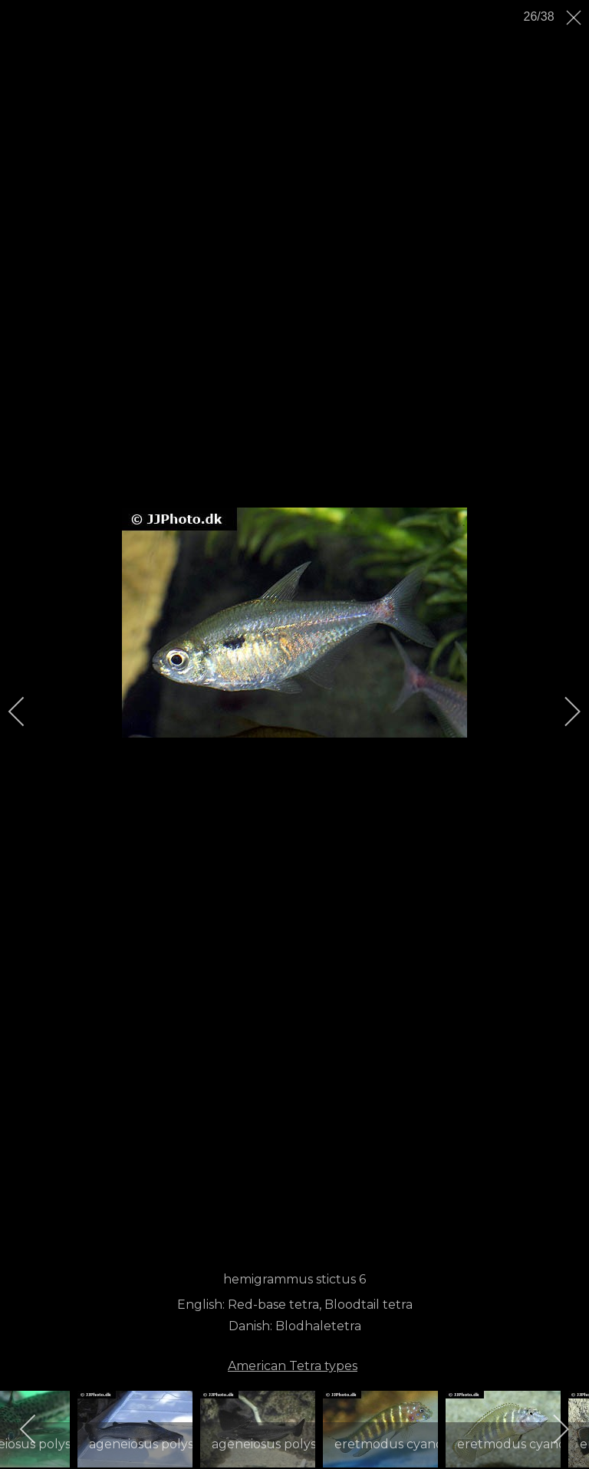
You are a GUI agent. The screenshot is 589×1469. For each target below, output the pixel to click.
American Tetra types (292, 1366)
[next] (562, 711)
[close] (575, 17)
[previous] (27, 711)
